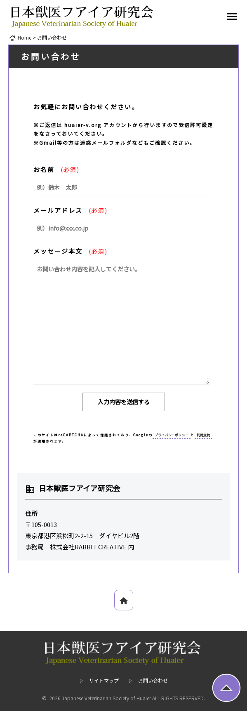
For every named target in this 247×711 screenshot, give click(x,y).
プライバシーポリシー (171, 435)
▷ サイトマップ (99, 680)
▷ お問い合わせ (148, 680)
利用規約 (203, 435)
